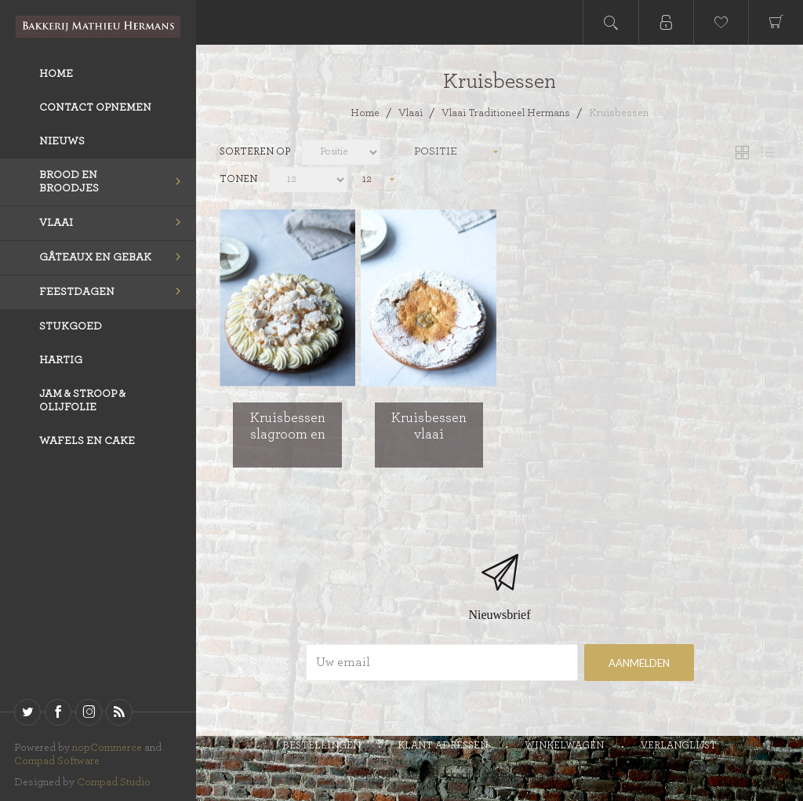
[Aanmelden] (442, 662)
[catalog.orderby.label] (341, 152)
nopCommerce (107, 747)
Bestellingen (321, 746)
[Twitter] (27, 712)
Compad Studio (114, 782)
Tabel (742, 152)
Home (365, 112)
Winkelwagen (564, 746)
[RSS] (119, 712)
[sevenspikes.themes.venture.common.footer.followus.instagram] (88, 712)
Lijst (767, 152)
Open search (610, 22)
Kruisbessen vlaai (429, 426)
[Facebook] (58, 712)
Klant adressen (443, 746)
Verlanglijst (679, 746)
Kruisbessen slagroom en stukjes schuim (287, 435)
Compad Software (57, 760)
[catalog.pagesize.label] (308, 179)
